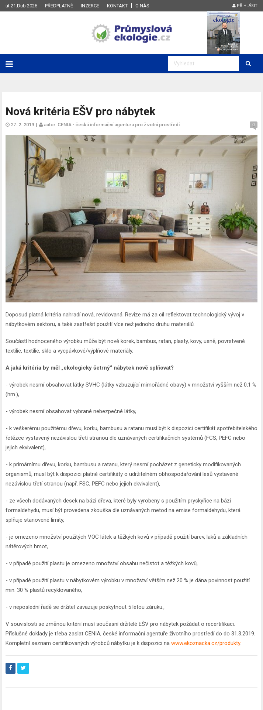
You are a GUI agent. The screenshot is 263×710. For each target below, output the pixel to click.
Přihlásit (244, 5)
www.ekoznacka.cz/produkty (205, 643)
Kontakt (117, 5)
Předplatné (59, 5)
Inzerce (90, 5)
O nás (142, 5)
